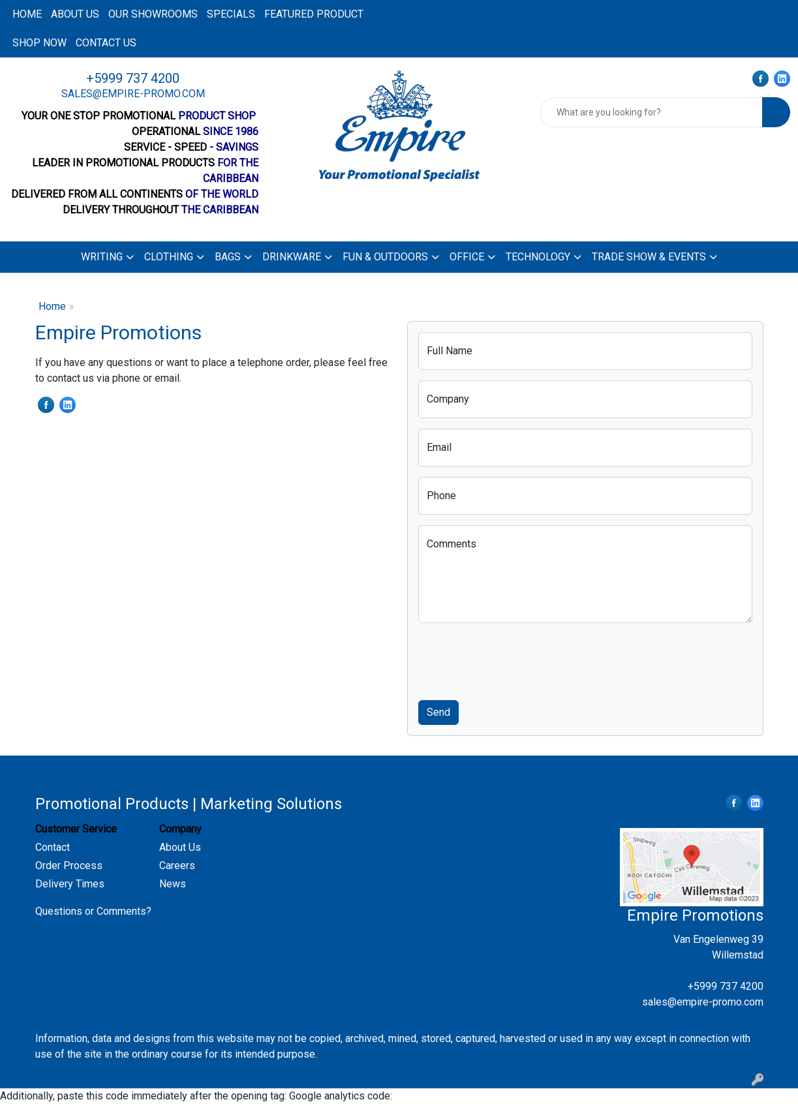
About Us (180, 847)
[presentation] (517, 659)
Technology (538, 257)
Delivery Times (69, 884)
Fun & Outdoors (385, 257)
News (172, 884)
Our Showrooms (153, 14)
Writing (102, 257)
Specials (231, 14)
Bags (228, 257)
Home (27, 14)
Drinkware (291, 257)
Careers (177, 865)
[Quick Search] (651, 112)
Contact (52, 847)
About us (75, 14)
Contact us (106, 43)
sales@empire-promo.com (133, 93)
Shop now (39, 43)
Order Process (68, 865)
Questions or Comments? (93, 911)
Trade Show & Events (649, 257)
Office (467, 257)
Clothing (168, 257)
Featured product (313, 14)
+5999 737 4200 (132, 78)
